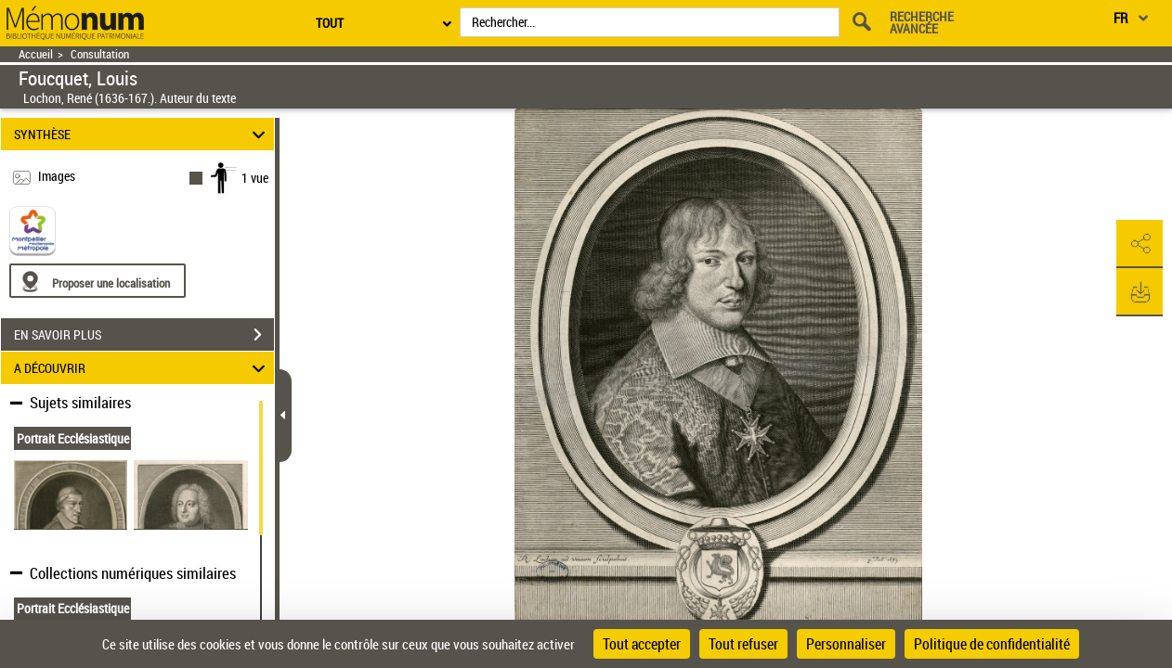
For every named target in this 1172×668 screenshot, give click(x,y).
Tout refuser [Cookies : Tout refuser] (743, 644)
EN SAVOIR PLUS (144, 335)
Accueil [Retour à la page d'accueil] (36, 54)
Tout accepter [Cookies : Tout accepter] (642, 644)
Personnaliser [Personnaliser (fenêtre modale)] (846, 644)
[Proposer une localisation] (97, 280)
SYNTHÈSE (142, 134)
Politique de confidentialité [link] (992, 644)
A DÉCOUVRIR (142, 368)
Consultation (100, 54)
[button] (1139, 244)
